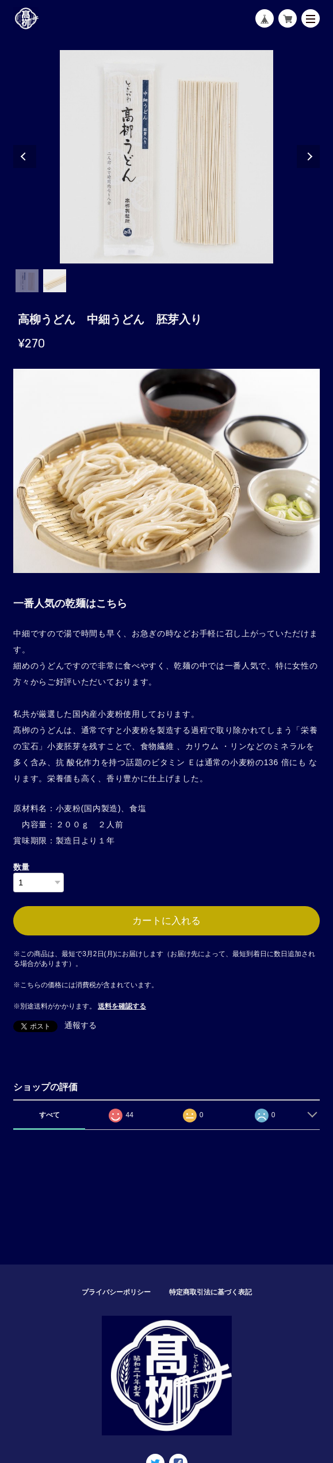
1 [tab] (27, 280)
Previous (24, 156)
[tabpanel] (166, 156)
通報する (80, 1025)
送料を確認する (122, 1006)
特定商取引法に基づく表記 (210, 1292)
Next (308, 156)
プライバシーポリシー (116, 1292)
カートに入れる (166, 920)
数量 (21, 867)
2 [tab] (54, 280)
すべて (49, 1115)
